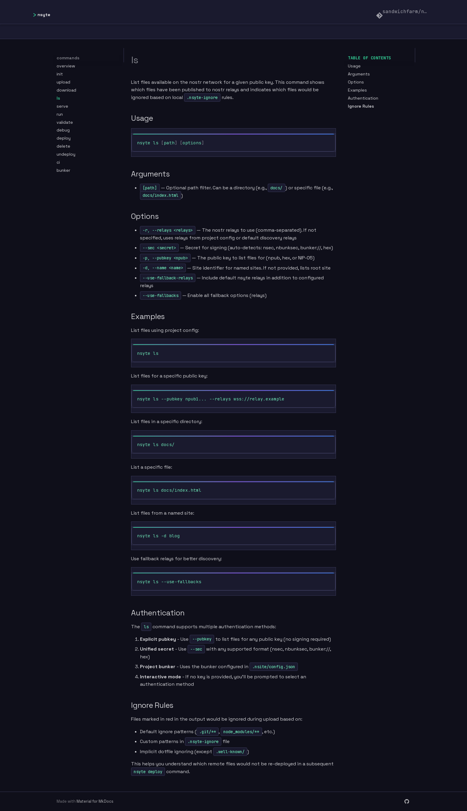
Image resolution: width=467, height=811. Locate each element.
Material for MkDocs (95, 801)
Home (69, 31)
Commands (306, 31)
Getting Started (185, 31)
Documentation (117, 31)
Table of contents (369, 58)
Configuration (251, 31)
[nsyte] (44, 11)
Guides (350, 31)
